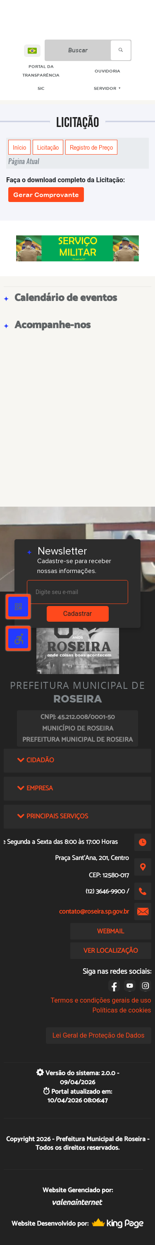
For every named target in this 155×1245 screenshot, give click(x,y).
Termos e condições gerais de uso (101, 1000)
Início (19, 147)
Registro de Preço (91, 147)
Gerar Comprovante (46, 194)
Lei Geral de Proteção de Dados (98, 1035)
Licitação (48, 147)
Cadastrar (77, 614)
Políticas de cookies (121, 1010)
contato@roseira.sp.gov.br (94, 911)
